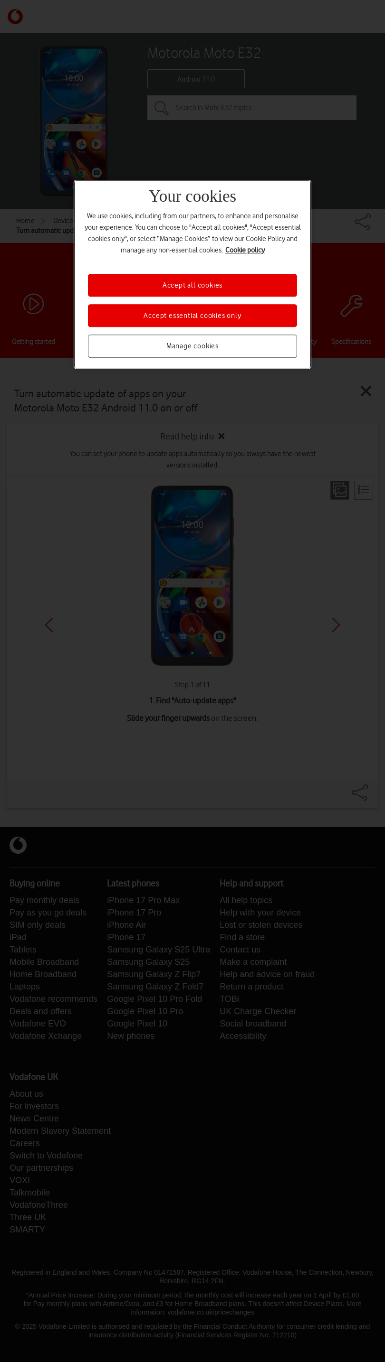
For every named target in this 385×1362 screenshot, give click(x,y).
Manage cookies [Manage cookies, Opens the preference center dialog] (192, 346)
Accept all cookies (192, 285)
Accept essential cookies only (192, 315)
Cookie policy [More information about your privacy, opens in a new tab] (245, 250)
